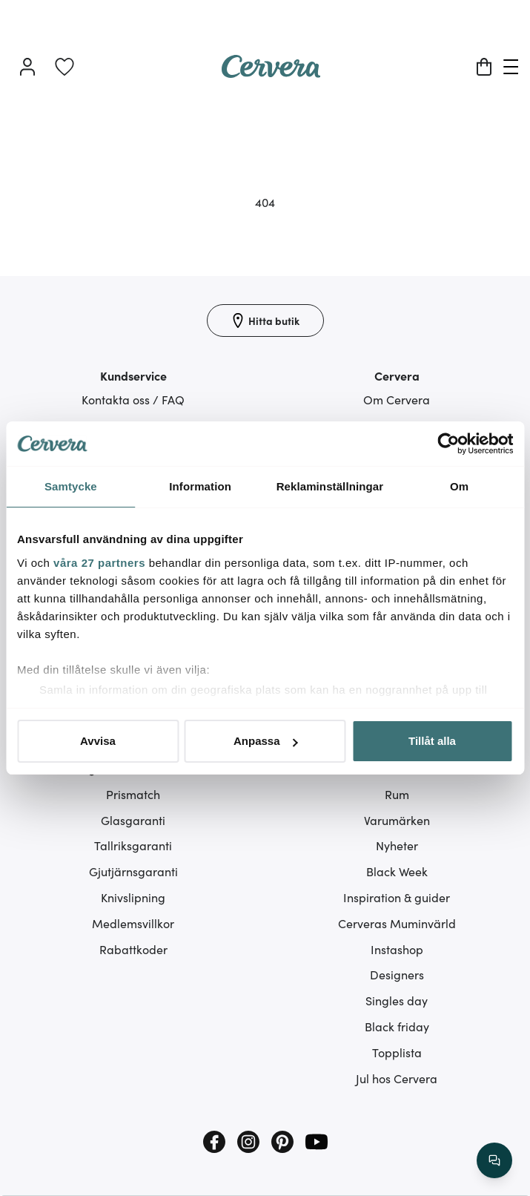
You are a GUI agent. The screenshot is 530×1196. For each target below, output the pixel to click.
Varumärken (397, 820)
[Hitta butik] (265, 320)
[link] (64, 66)
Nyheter (397, 845)
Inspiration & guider (396, 897)
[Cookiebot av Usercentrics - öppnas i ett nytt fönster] (448, 444)
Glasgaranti (133, 820)
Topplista (397, 1052)
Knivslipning (133, 897)
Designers (397, 974)
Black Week (397, 871)
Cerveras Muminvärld (397, 923)
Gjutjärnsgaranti (133, 871)
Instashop (397, 949)
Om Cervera (396, 399)
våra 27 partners (99, 562)
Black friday (397, 1026)
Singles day (396, 1000)
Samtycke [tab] (70, 486)
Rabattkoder (133, 949)
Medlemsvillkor (133, 923)
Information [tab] (200, 486)
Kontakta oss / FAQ (133, 399)
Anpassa (265, 741)
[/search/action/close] (494, 1160)
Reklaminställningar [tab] (329, 486)
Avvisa (98, 741)
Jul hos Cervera (396, 1078)
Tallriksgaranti (133, 845)
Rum (397, 794)
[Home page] (271, 73)
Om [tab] (459, 486)
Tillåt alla (432, 741)
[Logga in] (27, 66)
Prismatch (133, 794)
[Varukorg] (484, 66)
